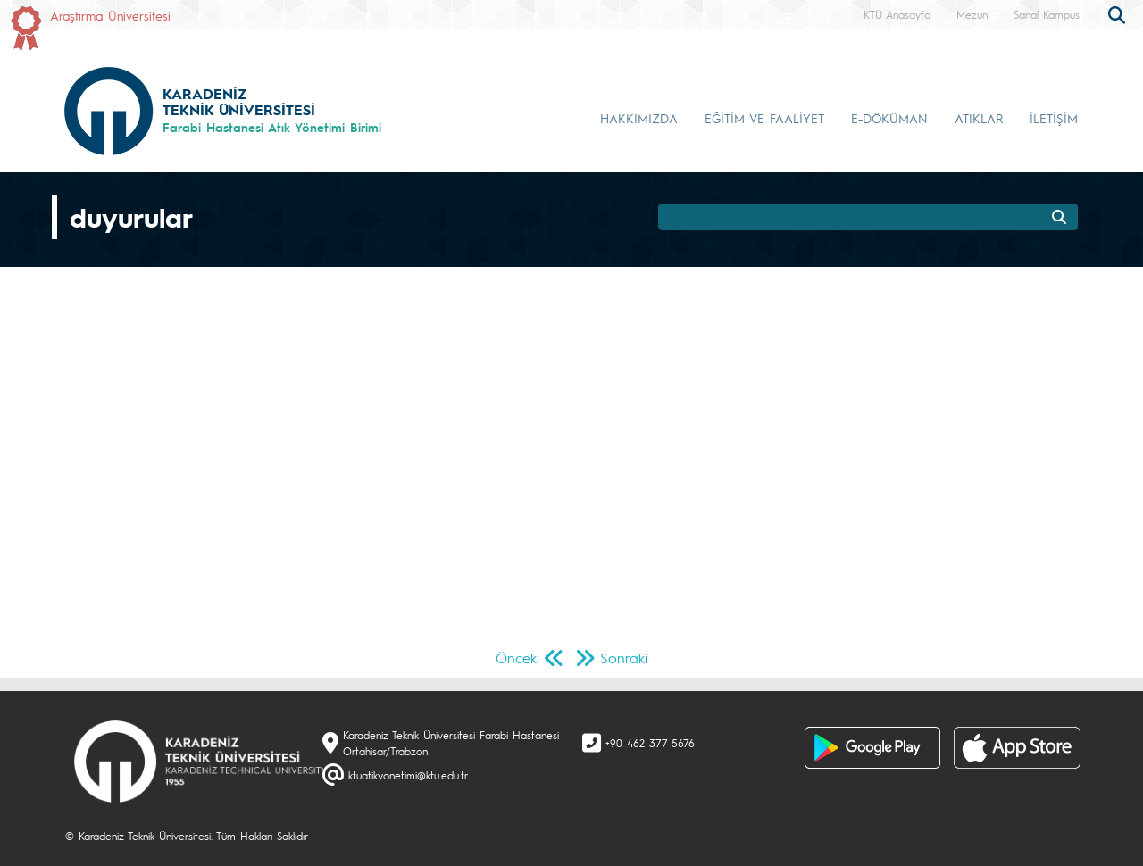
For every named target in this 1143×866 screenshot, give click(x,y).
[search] (1118, 13)
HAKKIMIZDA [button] (639, 118)
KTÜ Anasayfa (897, 14)
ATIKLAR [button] (979, 118)
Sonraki (623, 657)
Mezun (972, 14)
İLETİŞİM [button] (1054, 118)
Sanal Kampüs (1047, 14)
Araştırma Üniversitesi (110, 15)
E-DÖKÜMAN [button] (889, 118)
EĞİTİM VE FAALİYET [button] (764, 118)
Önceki (517, 657)
